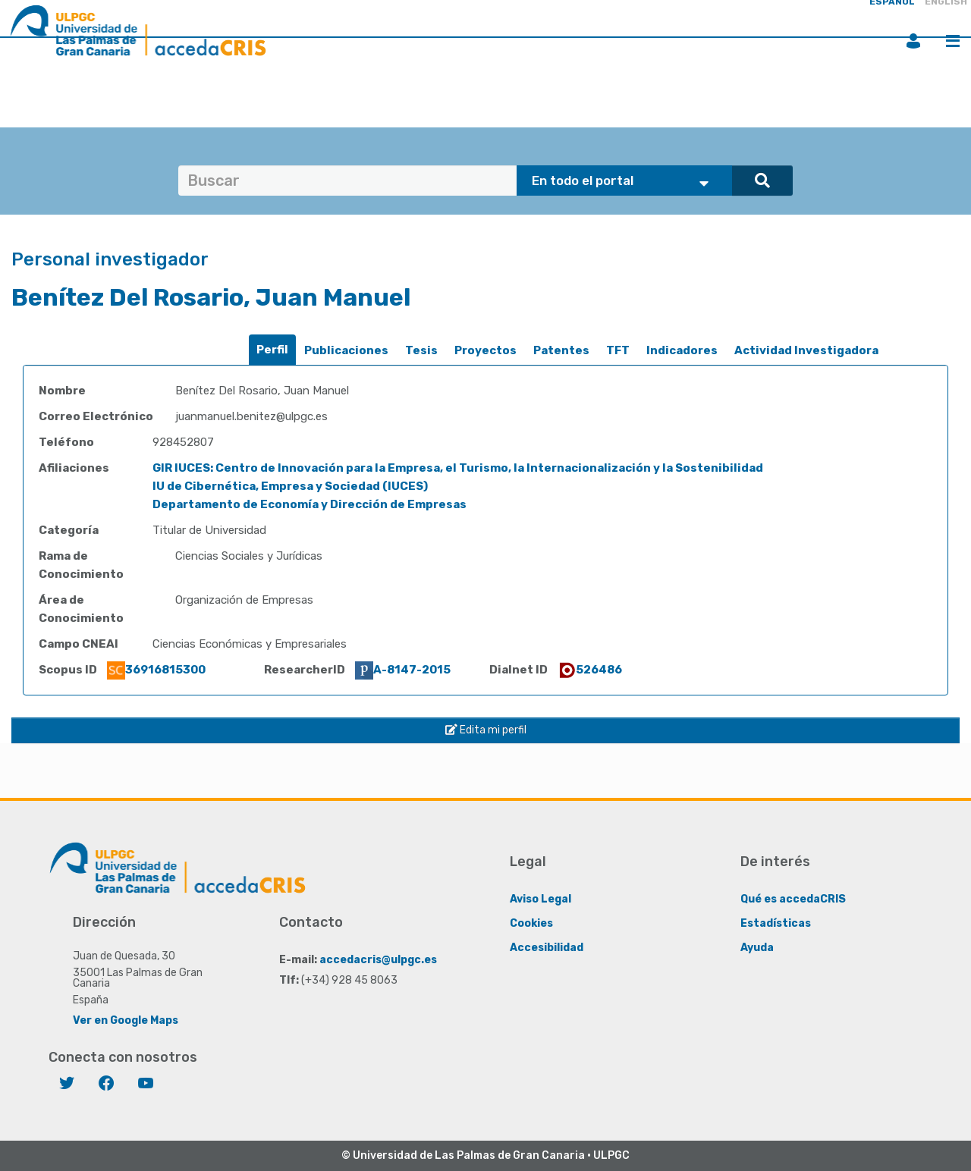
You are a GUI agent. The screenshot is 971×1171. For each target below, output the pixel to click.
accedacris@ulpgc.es (378, 959)
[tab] (272, 350)
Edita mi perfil (485, 730)
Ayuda (757, 947)
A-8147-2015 (403, 670)
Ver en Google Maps (125, 1020)
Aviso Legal (540, 899)
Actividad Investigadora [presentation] (806, 350)
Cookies (531, 923)
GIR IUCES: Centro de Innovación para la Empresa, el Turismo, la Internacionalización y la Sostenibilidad (457, 468)
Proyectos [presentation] (485, 350)
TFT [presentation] (618, 350)
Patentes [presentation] (561, 350)
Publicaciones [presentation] (346, 350)
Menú (953, 41)
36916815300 (156, 670)
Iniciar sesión (913, 41)
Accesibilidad (546, 947)
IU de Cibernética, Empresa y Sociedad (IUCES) (290, 486)
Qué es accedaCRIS (793, 899)
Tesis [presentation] (421, 350)
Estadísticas (775, 923)
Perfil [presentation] (272, 349)
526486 (590, 670)
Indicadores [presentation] (682, 350)
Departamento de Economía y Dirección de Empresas (309, 504)
